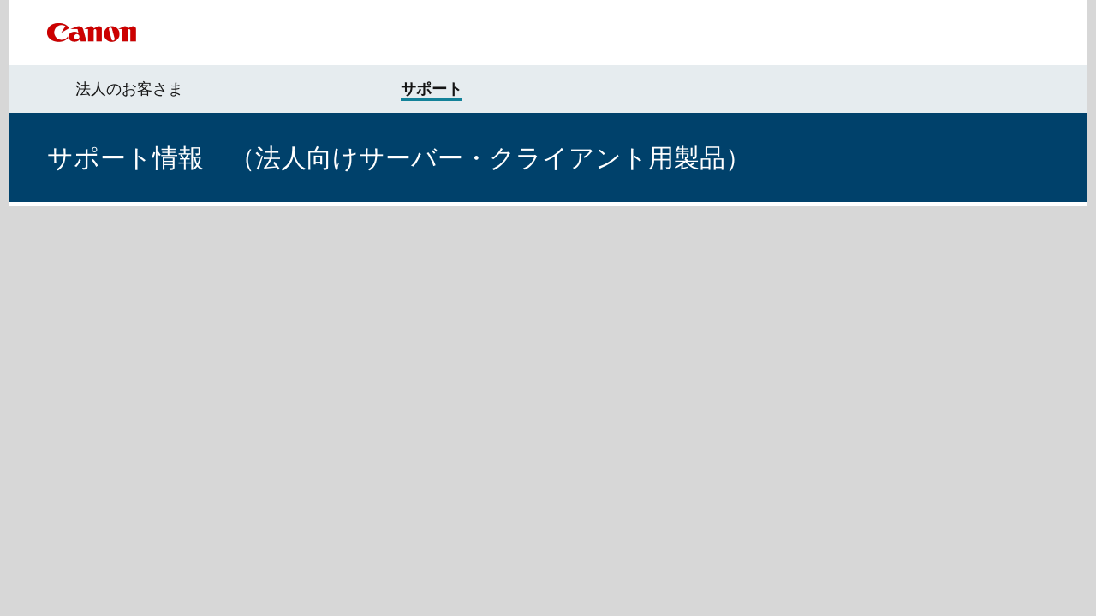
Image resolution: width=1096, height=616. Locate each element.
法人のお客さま (129, 89)
